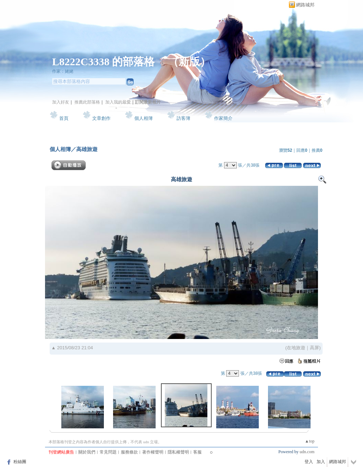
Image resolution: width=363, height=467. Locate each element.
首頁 (63, 118)
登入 (309, 461)
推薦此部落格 (87, 102)
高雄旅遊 (86, 149)
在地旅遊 (296, 347)
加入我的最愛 (118, 102)
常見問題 (108, 452)
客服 (197, 452)
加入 (321, 461)
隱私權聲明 (178, 452)
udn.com (307, 451)
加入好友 (60, 102)
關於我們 (86, 452)
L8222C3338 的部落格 (104, 61)
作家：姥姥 (62, 71)
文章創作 (101, 118)
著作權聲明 (152, 452)
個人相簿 (143, 118)
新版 (189, 61)
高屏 (314, 347)
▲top (309, 441)
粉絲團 (19, 461)
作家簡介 (223, 118)
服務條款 (129, 452)
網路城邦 (305, 4)
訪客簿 (183, 118)
